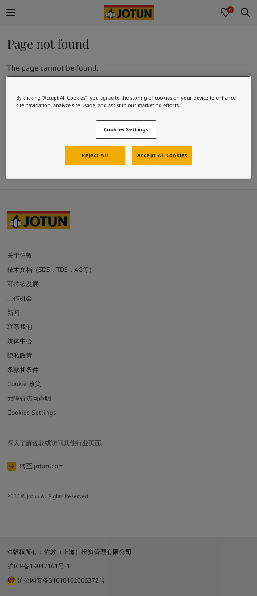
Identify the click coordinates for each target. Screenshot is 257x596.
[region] (128, 127)
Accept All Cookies (162, 155)
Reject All (95, 155)
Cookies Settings (126, 129)
